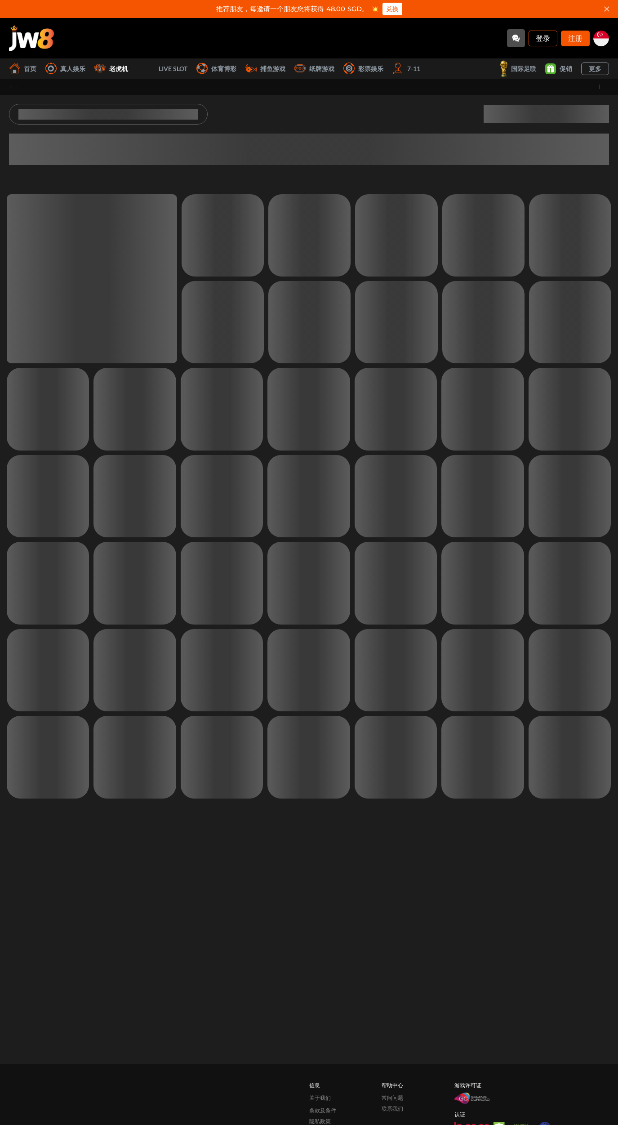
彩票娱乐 (363, 68)
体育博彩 (216, 68)
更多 (595, 68)
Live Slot (162, 69)
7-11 (406, 68)
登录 (543, 38)
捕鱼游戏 (265, 68)
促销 (558, 68)
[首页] (31, 38)
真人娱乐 (65, 68)
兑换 (391, 9)
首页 (22, 68)
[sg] (601, 38)
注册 (575, 38)
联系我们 (392, 1096)
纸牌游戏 (314, 68)
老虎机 (111, 68)
